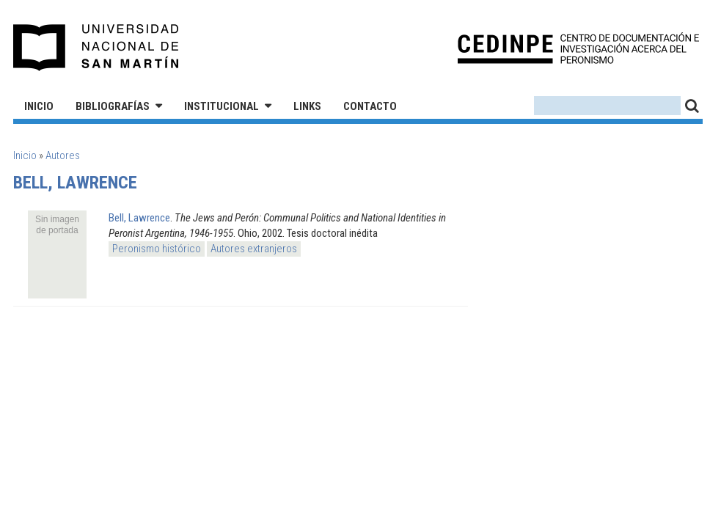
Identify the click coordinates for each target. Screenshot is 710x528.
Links (307, 106)
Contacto (370, 106)
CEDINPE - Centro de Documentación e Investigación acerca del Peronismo (578, 48)
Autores (62, 155)
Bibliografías (113, 106)
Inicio (39, 106)
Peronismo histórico (156, 248)
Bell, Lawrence (139, 217)
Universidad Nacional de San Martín (96, 47)
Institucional (221, 106)
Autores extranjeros (254, 248)
